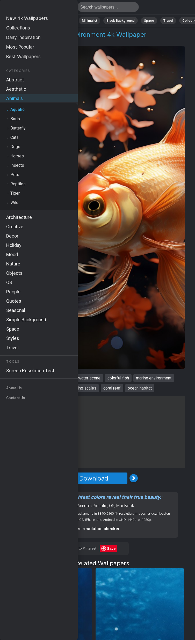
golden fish (24, 378)
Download (93, 478)
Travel (168, 20)
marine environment (153, 378)
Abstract (44, 20)
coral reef (112, 388)
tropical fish (44, 388)
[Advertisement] (94, 432)
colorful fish (118, 378)
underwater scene (84, 378)
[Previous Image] (54, 478)
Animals (66, 20)
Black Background (120, 20)
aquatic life (51, 378)
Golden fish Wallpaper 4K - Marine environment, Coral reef (31, 8)
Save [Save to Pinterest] (111, 548)
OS (111, 505)
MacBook (125, 505)
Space (149, 20)
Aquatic (42, 40)
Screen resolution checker (94, 528)
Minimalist (89, 20)
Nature (23, 20)
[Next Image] (133, 478)
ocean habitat (140, 388)
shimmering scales (79, 388)
